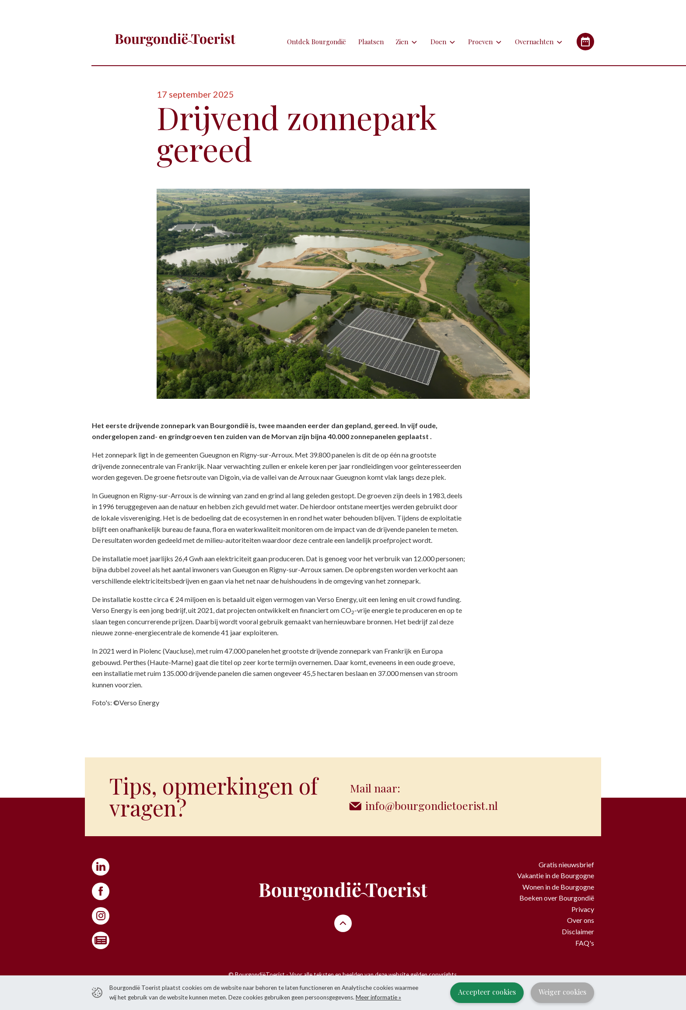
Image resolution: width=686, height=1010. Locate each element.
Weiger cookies (562, 991)
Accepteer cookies (487, 991)
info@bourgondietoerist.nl (431, 805)
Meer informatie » (378, 997)
